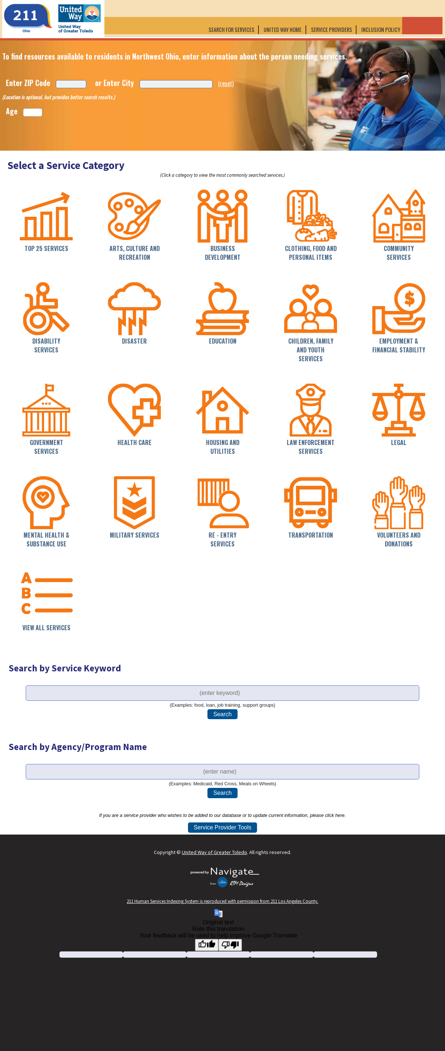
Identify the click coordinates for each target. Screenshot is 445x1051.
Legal (398, 442)
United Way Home (282, 29)
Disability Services (46, 345)
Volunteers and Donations (398, 539)
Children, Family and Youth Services (310, 350)
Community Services (399, 253)
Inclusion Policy (381, 29)
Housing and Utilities (222, 447)
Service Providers (331, 29)
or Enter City (114, 83)
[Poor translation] (230, 945)
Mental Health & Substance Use (46, 539)
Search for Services (231, 29)
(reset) (226, 83)
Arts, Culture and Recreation (134, 253)
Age (12, 111)
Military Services (134, 535)
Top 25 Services (46, 248)
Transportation (310, 535)
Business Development (222, 253)
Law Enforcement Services (310, 447)
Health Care (134, 442)
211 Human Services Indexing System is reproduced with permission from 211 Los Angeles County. (222, 901)
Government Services (46, 447)
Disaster (134, 341)
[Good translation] (206, 945)
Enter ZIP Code (28, 83)
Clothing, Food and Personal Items (311, 253)
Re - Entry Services (222, 539)
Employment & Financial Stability (398, 345)
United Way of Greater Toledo (214, 852)
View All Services (46, 627)
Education (222, 341)
